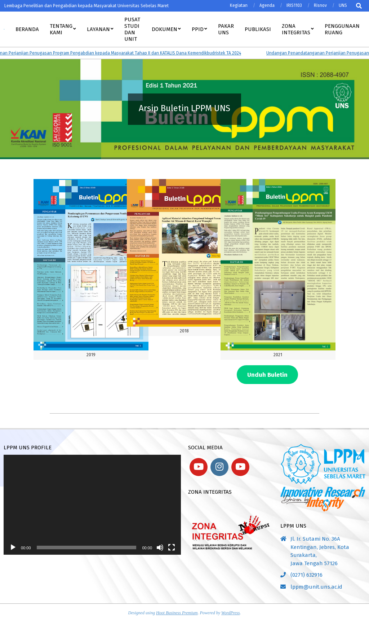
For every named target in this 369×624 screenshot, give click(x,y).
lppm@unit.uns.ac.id (316, 587)
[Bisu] (160, 547)
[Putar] (13, 547)
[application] (92, 505)
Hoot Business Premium (177, 612)
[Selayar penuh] (171, 547)
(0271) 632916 (306, 575)
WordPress (230, 612)
